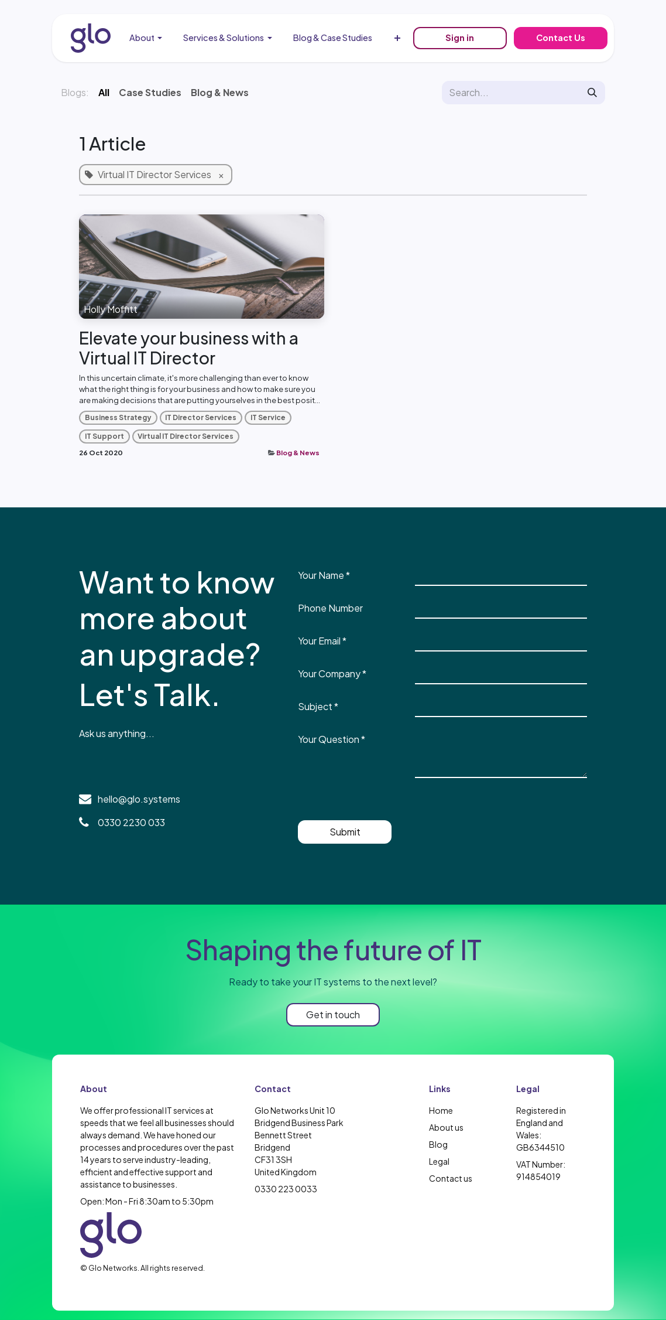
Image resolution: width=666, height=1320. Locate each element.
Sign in (459, 37)
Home (441, 1110)
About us (446, 1127)
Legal (439, 1161)
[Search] (592, 92)
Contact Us (560, 37)
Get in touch (333, 1014)
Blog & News (298, 452)
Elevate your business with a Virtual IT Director (188, 348)
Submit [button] (345, 832)
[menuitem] (146, 38)
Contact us (450, 1178)
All (103, 92)
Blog (438, 1144)
